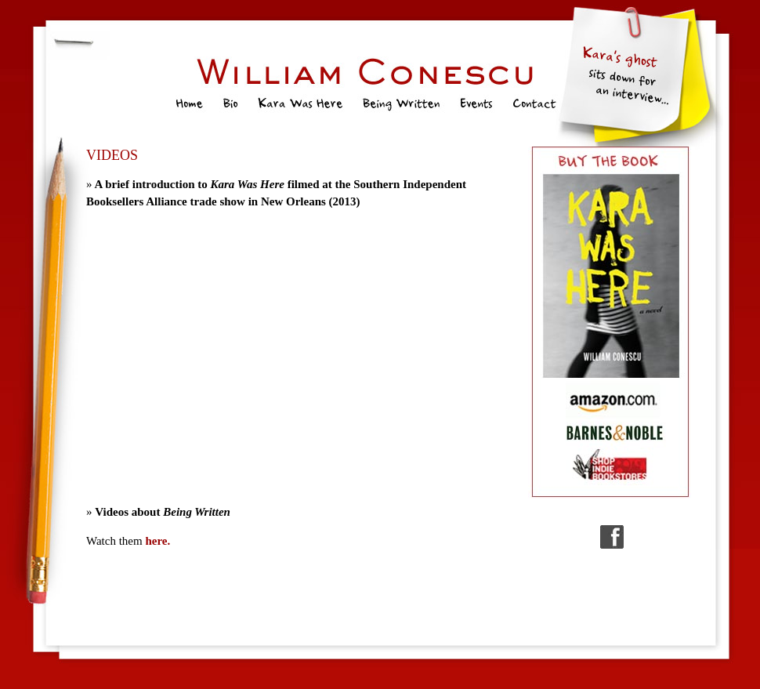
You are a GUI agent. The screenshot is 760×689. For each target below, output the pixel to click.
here (156, 541)
